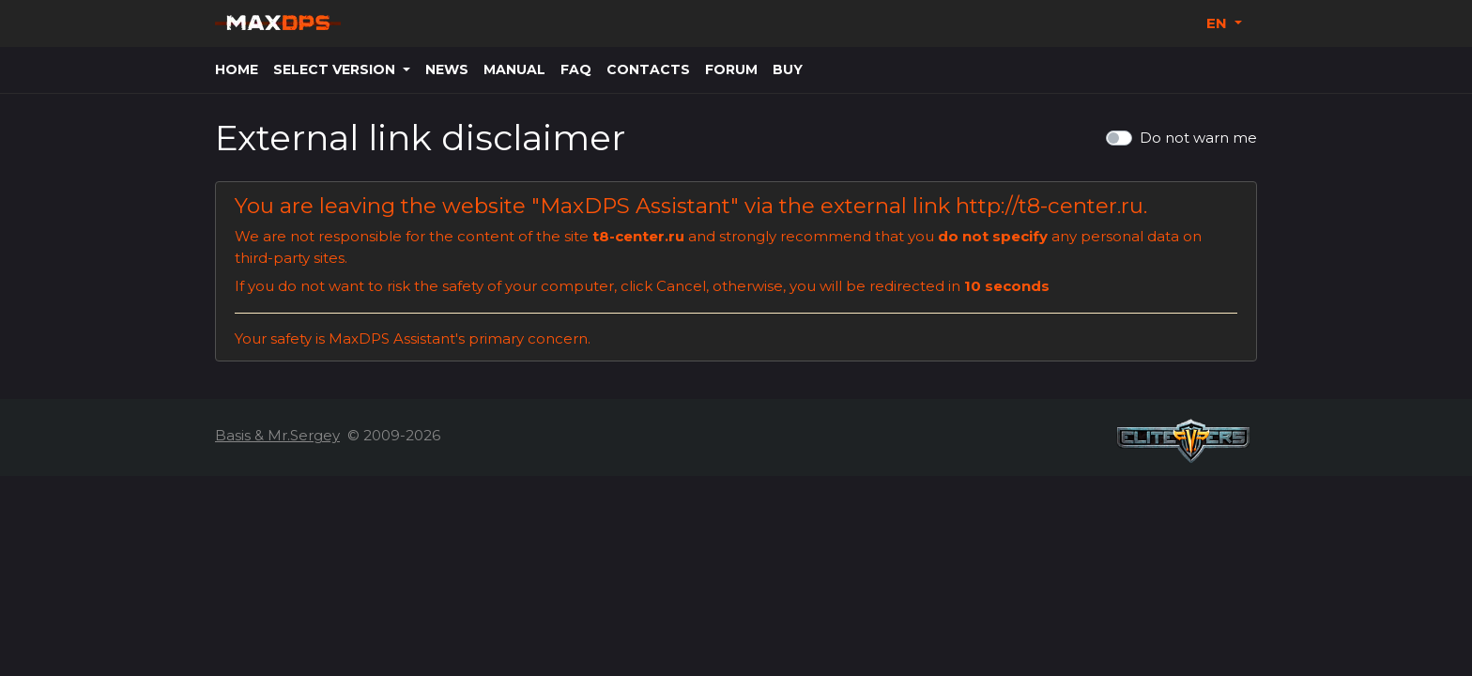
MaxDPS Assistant (635, 205)
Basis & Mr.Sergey (277, 435)
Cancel (681, 286)
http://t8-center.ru (1049, 205)
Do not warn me (1198, 137)
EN (1218, 23)
